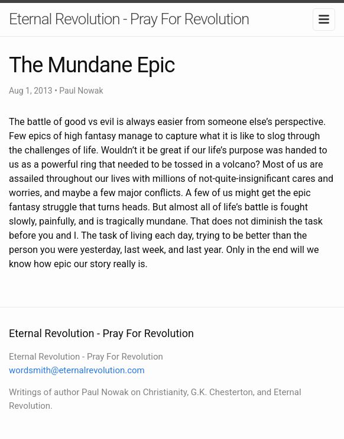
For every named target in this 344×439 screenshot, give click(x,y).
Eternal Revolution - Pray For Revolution (129, 19)
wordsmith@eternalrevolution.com (77, 370)
